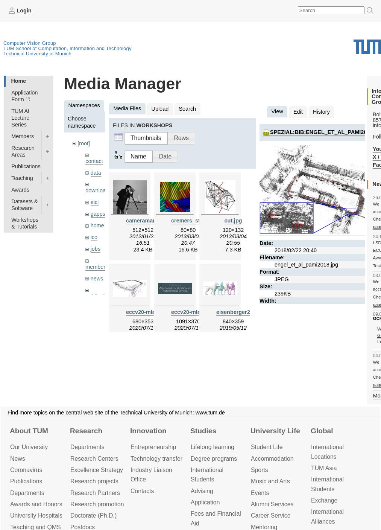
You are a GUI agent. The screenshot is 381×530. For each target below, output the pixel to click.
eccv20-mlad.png (193, 312)
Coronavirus (26, 470)
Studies (203, 431)
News (17, 458)
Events (260, 493)
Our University (29, 447)
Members (22, 136)
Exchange (324, 500)
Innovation (148, 431)
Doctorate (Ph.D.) (93, 515)
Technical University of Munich (37, 53)
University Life (275, 431)
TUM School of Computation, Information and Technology (67, 48)
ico (94, 237)
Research (86, 431)
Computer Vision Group (29, 43)
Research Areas (23, 151)
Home (18, 81)
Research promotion (97, 504)
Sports (259, 470)
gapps (98, 214)
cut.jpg (233, 221)
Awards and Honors (36, 504)
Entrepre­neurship (153, 447)
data (96, 173)
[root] (83, 143)
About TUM (29, 431)
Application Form (24, 96)
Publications (26, 166)
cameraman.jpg (146, 221)
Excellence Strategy (96, 470)
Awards (20, 190)
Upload (160, 109)
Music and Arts (270, 481)
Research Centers (94, 458)
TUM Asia (324, 468)
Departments (27, 493)
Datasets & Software (24, 204)
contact (94, 161)
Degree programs (214, 458)
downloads (98, 190)
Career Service (271, 515)
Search (187, 109)
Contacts (142, 491)
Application (205, 502)
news (97, 279)
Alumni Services (272, 504)
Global (322, 431)
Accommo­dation (272, 458)
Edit (298, 112)
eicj (95, 202)
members (96, 267)
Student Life (266, 447)
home (97, 225)
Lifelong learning (212, 447)
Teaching (22, 178)
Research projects (94, 481)
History (321, 112)
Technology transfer (156, 458)
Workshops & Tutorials (24, 223)
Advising (202, 491)
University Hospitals (36, 515)
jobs (95, 249)
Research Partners (95, 493)
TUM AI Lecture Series (20, 118)
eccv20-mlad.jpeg (148, 312)
